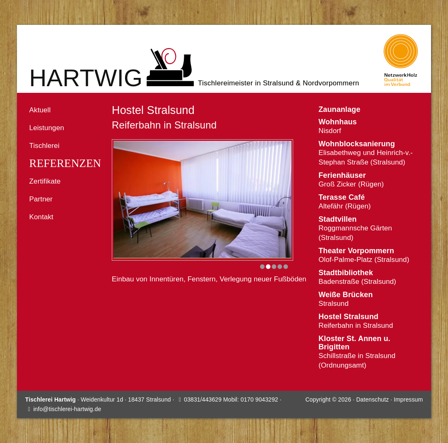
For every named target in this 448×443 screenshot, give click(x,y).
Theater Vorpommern (356, 251)
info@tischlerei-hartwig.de (67, 409)
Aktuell (40, 110)
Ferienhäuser (342, 175)
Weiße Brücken (345, 294)
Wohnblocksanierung (356, 144)
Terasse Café (341, 197)
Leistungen (46, 128)
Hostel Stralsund (348, 316)
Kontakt (41, 217)
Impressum (408, 399)
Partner (41, 199)
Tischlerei (44, 146)
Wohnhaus (337, 122)
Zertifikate (45, 181)
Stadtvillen (337, 219)
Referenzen (65, 163)
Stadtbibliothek (345, 273)
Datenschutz (372, 399)
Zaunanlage (339, 109)
